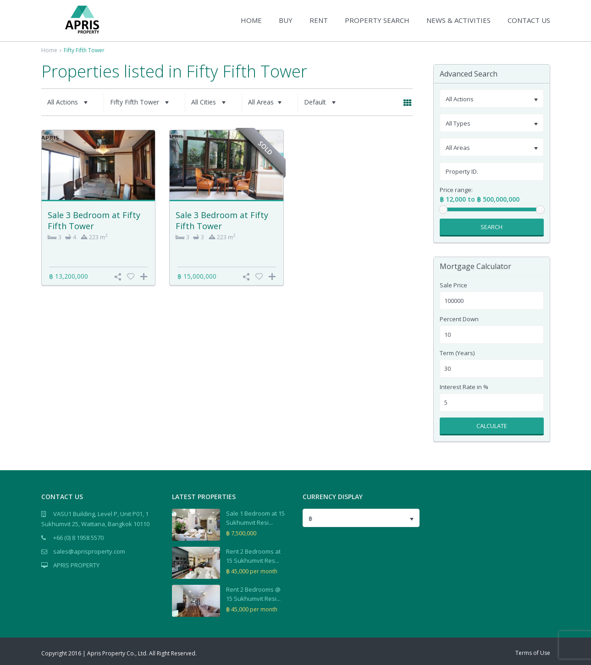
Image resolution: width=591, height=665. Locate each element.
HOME (251, 20)
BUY (286, 20)
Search (492, 227)
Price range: (456, 190)
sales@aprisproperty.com (89, 551)
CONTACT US (529, 20)
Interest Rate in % (464, 387)
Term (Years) (457, 353)
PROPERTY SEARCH (377, 20)
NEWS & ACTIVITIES (458, 20)
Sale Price (453, 285)
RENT (318, 20)
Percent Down (459, 319)
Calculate (491, 426)
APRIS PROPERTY (76, 565)
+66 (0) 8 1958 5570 (78, 537)
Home (49, 50)
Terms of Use (532, 653)
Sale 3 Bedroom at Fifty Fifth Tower (94, 220)
